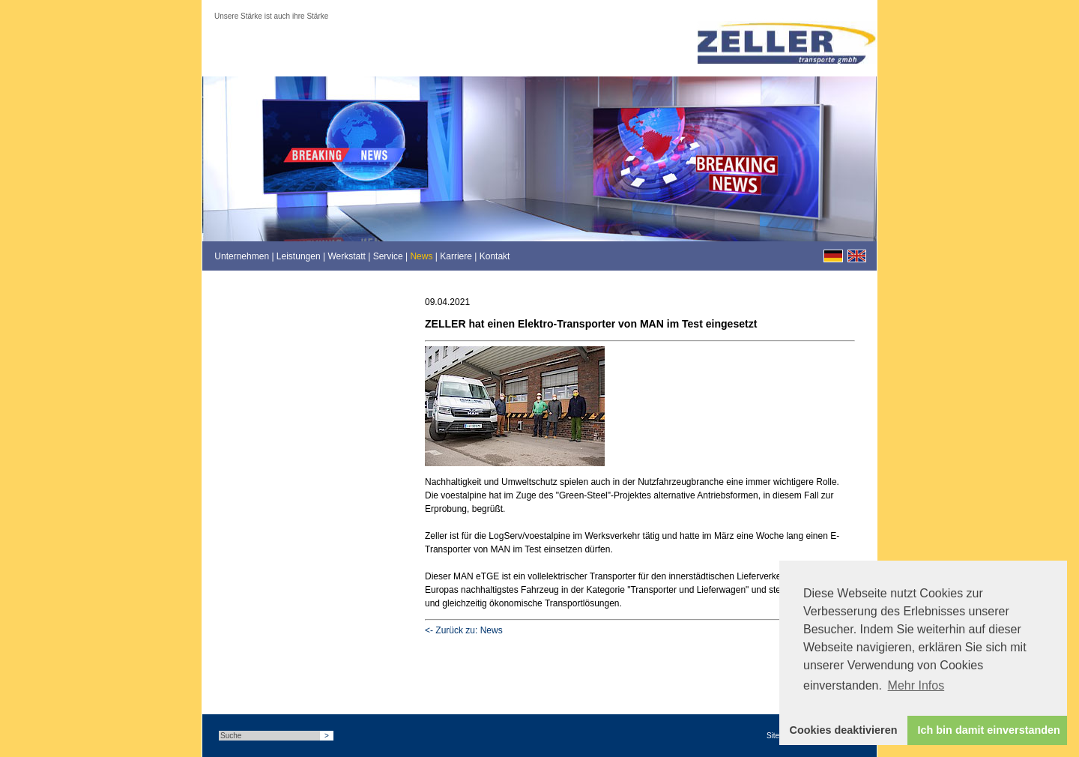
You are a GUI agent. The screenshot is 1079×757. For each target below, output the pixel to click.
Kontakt (495, 256)
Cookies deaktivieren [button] (844, 730)
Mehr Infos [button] (916, 685)
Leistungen (298, 256)
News (421, 256)
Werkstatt (346, 256)
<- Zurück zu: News (464, 630)
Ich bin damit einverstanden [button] (989, 730)
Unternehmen (241, 256)
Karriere (456, 256)
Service (388, 256)
